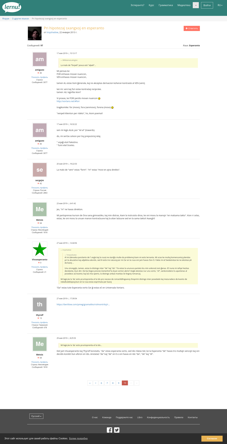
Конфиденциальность (158, 417)
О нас (95, 417)
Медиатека (183, 5)
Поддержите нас (124, 417)
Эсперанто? (137, 5)
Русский (36, 416)
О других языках (20, 18)
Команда (106, 417)
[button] (196, 5)
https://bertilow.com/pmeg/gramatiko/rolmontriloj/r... (83, 304)
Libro (139, 417)
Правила (178, 417)
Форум (5, 18)
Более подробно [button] (78, 438)
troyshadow (52, 32)
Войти (207, 5)
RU (220, 5)
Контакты (193, 417)
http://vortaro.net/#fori (68, 101)
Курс (151, 5)
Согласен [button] (212, 438)
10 (125, 382)
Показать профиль (39, 77)
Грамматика (166, 5)
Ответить (192, 28)
